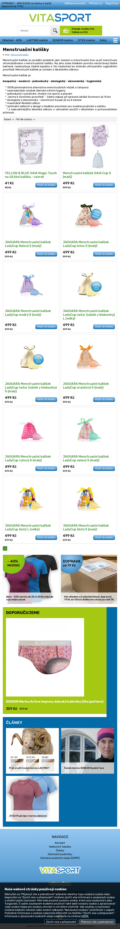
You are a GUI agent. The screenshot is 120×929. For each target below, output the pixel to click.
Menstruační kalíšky (20, 55)
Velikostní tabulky (60, 846)
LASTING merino (37, 40)
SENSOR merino (62, 40)
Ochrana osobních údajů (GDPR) (60, 858)
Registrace (112, 3)
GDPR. (85, 916)
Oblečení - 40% (12, 40)
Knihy (103, 40)
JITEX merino (86, 40)
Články (60, 850)
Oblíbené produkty (75, 3)
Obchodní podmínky (60, 854)
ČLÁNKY (14, 722)
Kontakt (60, 842)
